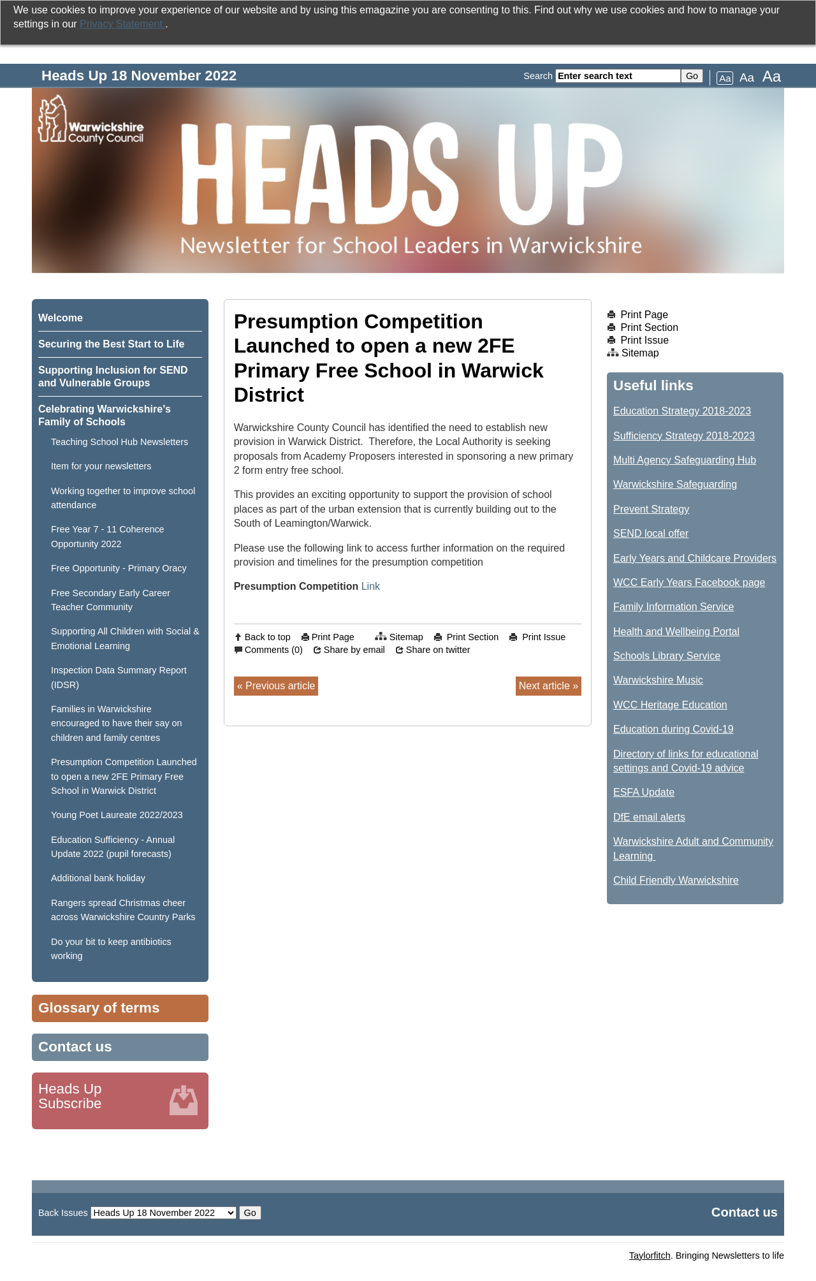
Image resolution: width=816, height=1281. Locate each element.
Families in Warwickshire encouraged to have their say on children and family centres (116, 723)
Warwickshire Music (658, 680)
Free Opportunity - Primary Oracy (119, 568)
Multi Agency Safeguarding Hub (684, 460)
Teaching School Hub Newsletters (119, 442)
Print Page (333, 637)
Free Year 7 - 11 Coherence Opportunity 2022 (107, 536)
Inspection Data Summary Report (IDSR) (119, 677)
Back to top (268, 637)
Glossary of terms (98, 1008)
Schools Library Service (666, 655)
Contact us (75, 1047)
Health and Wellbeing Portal (676, 631)
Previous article (280, 685)
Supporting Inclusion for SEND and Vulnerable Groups (113, 376)
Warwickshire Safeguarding (675, 484)
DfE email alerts (649, 817)
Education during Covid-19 (673, 729)
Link (370, 586)
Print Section (473, 637)
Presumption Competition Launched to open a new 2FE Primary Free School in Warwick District (124, 776)
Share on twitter (438, 650)
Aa (725, 78)
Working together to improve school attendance (123, 498)
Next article (544, 685)
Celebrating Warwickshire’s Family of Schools (104, 415)
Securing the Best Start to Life (111, 344)
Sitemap (406, 637)
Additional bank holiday (98, 878)
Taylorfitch (650, 1255)
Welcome (60, 317)
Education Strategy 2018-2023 (682, 411)
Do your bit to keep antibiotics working (111, 949)
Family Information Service (673, 606)
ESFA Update (643, 792)
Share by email (354, 650)
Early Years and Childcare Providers (694, 558)
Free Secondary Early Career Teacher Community (110, 600)
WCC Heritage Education (670, 704)
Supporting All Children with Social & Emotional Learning (125, 638)
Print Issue (543, 637)
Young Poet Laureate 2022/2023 (117, 815)
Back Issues (63, 1213)
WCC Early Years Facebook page (689, 582)
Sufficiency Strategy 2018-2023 (684, 435)
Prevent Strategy (651, 509)
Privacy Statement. (122, 23)
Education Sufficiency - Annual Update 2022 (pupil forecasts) (113, 847)
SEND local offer (650, 533)
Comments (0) (274, 650)
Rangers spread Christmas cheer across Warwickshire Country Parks (123, 910)
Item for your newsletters (101, 466)
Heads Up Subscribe (70, 1096)
